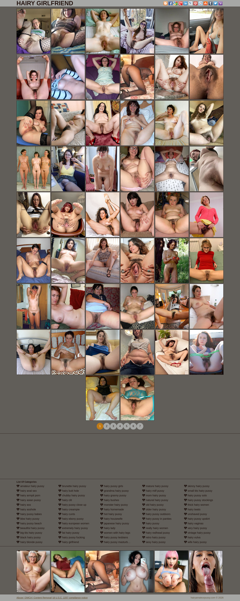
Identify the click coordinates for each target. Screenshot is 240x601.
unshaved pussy (195, 514)
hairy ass (23, 504)
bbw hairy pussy (27, 518)
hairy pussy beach (29, 523)
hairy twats (192, 509)
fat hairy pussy (68, 532)
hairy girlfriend (68, 542)
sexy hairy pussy (154, 542)
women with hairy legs (115, 532)
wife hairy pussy (195, 542)
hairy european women (73, 523)
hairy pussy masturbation (117, 542)
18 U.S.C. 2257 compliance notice (70, 597)
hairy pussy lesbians (114, 537)
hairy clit (65, 500)
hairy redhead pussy (156, 532)
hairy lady (107, 528)
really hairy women (155, 528)
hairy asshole (26, 509)
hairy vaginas (194, 523)
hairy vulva (192, 537)
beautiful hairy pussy (30, 528)
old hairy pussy (153, 504)
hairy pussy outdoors (156, 514)
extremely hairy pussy (73, 528)
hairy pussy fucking (71, 537)
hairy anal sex (26, 490)
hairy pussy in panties (157, 518)
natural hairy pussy (155, 500)
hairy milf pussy (153, 490)
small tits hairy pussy (198, 490)
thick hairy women (196, 504)
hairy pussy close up (72, 504)
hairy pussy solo (195, 495)
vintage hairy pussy (197, 532)
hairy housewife (111, 518)
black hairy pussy (28, 537)
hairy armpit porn (28, 495)
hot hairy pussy (111, 514)
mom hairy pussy (154, 495)
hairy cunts (66, 514)
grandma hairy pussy (114, 490)
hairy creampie (69, 509)
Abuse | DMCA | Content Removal (34, 597)
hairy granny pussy (113, 495)
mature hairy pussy (155, 486)
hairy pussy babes (29, 514)
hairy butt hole (68, 490)
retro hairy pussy (154, 537)
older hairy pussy (154, 509)
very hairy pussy (195, 528)
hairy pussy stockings (198, 500)
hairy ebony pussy (71, 518)
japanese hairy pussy (114, 523)
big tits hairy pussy (29, 532)
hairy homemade (112, 509)
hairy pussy (150, 523)
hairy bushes (109, 500)
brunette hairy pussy (72, 486)
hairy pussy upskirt (197, 518)
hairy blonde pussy (29, 542)
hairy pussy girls (111, 486)
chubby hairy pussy (71, 495)
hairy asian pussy (28, 500)
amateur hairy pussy (30, 486)
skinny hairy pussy (197, 486)
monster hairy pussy (114, 504)
